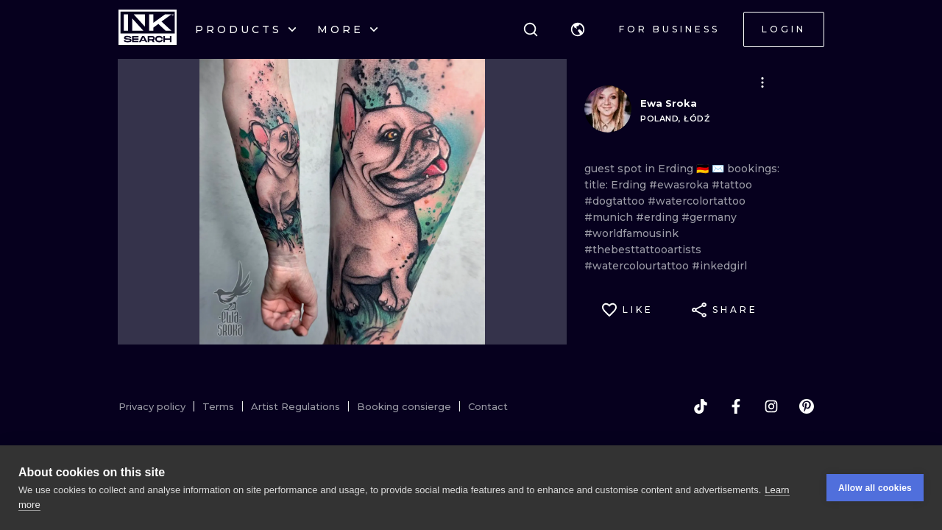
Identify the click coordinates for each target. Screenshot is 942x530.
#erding (658, 217)
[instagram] (771, 406)
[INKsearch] (147, 29)
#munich (610, 217)
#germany (709, 217)
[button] (577, 29)
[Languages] (577, 29)
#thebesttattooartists (642, 249)
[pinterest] (806, 406)
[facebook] (736, 406)
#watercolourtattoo (638, 265)
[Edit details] (762, 82)
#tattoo (732, 184)
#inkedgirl (719, 265)
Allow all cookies (875, 488)
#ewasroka (680, 184)
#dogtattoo (616, 201)
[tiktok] (700, 406)
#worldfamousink (631, 233)
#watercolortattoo (697, 201)
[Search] (530, 29)
